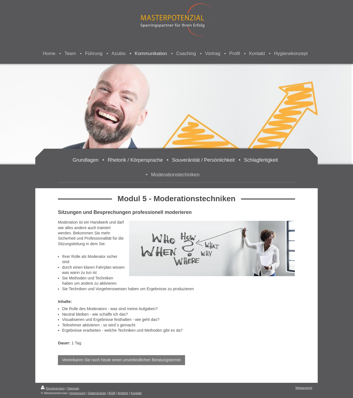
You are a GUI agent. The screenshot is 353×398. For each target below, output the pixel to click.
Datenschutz (97, 393)
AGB (111, 393)
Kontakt (136, 393)
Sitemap (73, 388)
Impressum (77, 393)
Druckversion (53, 388)
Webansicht (303, 387)
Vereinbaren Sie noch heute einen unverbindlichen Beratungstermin (121, 360)
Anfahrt (123, 393)
